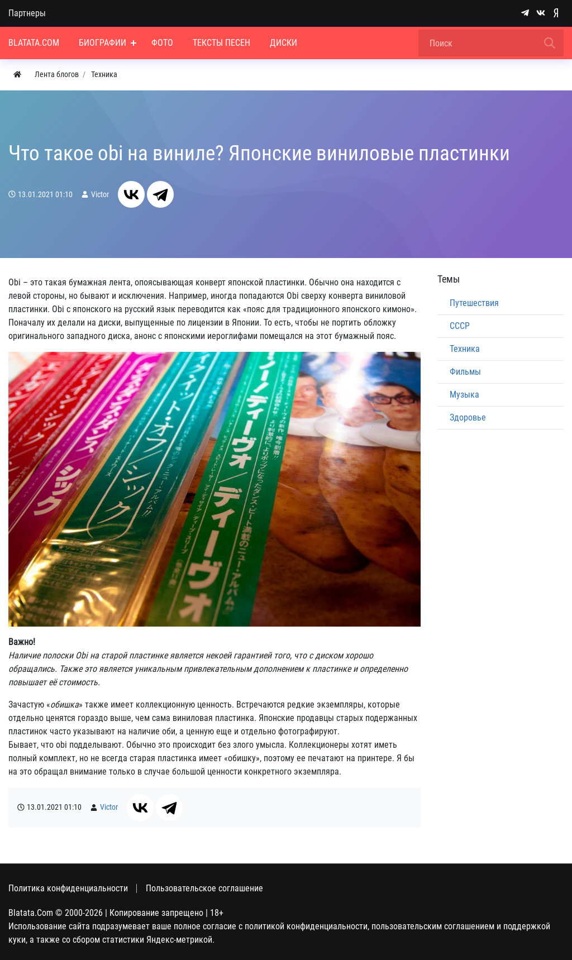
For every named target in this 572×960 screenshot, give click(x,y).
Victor (100, 194)
